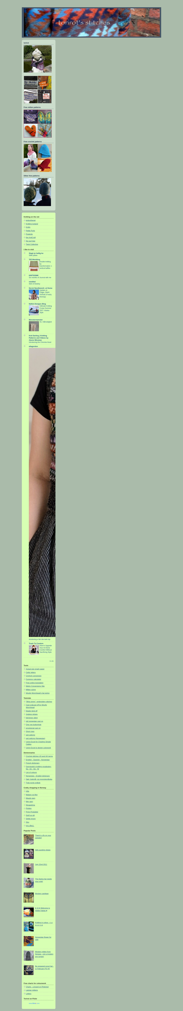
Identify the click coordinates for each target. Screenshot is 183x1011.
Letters (28, 994)
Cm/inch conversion (33, 676)
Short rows (30, 731)
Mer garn (29, 802)
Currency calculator (33, 679)
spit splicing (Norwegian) (35, 738)
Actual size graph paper (35, 669)
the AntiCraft (31, 238)
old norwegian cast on (34, 721)
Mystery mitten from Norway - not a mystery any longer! (44, 954)
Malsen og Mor (32, 795)
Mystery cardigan (42, 894)
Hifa (27, 791)
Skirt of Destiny (34, 284)
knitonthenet (31, 220)
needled (32, 282)
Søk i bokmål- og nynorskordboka (39, 779)
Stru (27, 822)
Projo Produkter (32, 812)
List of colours (31, 772)
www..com (34, 1003)
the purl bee (30, 241)
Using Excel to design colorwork (38, 748)
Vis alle (51, 661)
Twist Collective (32, 244)
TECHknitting (34, 260)
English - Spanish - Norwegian (38, 760)
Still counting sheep (42, 850)
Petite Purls (30, 231)
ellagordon (33, 346)
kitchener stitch (32, 718)
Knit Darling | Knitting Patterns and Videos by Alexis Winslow (38, 338)
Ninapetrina (30, 805)
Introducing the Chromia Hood (40, 342)
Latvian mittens (32, 990)
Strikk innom (31, 819)
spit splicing (30, 735)
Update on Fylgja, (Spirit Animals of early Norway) (46, 293)
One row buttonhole (33, 725)
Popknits (29, 234)
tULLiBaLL (30, 826)
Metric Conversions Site (35, 686)
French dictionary (32, 763)
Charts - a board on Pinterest (37, 987)
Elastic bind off (31, 711)
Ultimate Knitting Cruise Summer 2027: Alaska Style (46, 309)
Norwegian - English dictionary (38, 776)
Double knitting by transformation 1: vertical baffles (46, 265)
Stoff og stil (30, 815)
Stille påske (33, 255)
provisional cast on (33, 728)
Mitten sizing (31, 690)
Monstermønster (36, 320)
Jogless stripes (32, 714)
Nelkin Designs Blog (37, 304)
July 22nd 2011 (41, 864)
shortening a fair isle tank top (39, 639)
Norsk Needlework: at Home (40, 288)
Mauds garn (30, 798)
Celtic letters (31, 672)
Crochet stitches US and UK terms (39, 756)
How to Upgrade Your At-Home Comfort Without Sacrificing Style (46, 649)
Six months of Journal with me (40, 278)
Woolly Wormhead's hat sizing (37, 693)
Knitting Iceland (32, 224)
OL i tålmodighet (46, 322)
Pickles (29, 808)
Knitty (28, 227)
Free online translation (34, 683)
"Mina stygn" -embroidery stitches (39, 702)
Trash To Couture (36, 643)
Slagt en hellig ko (36, 253)
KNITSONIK (34, 275)
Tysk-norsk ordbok (33, 783)
